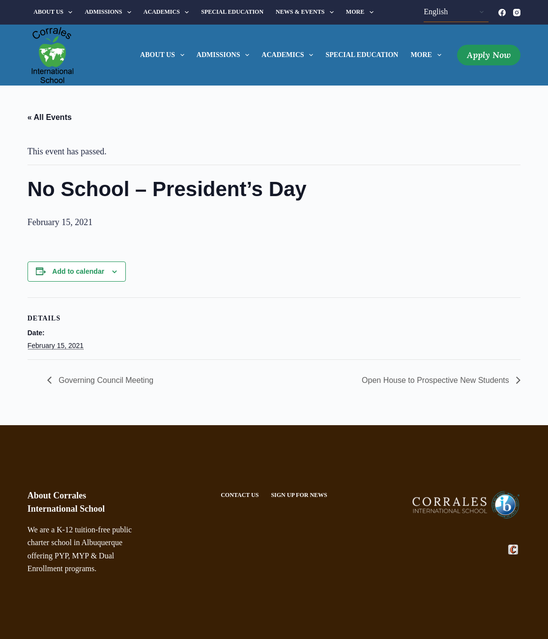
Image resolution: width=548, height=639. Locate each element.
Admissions (110, 12)
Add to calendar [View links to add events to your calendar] (78, 271)
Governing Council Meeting (105, 380)
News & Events (307, 12)
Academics (168, 12)
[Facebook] (502, 12)
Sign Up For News (299, 495)
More (361, 12)
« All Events (50, 117)
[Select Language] (456, 12)
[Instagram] (516, 12)
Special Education (232, 11)
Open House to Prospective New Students (436, 380)
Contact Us (240, 495)
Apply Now (489, 54)
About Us (54, 12)
